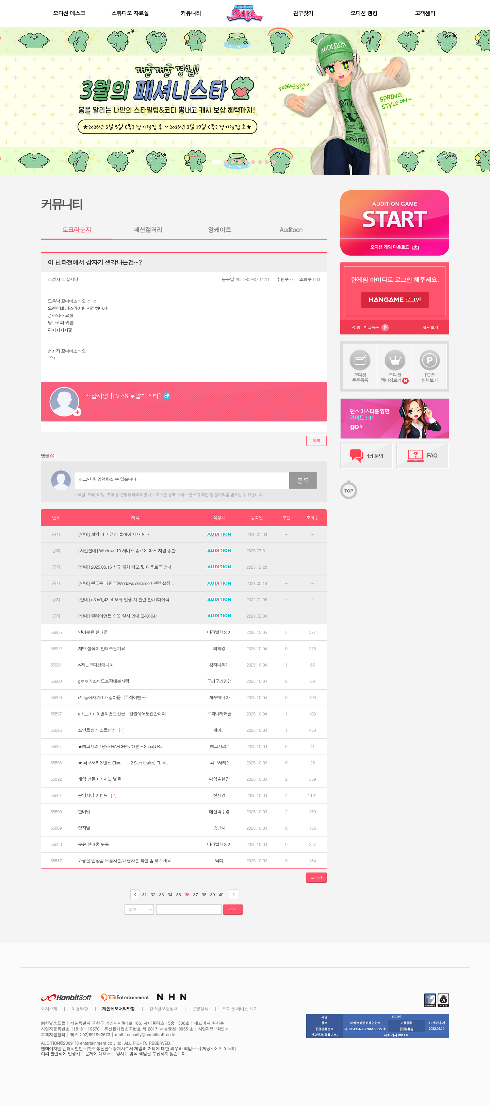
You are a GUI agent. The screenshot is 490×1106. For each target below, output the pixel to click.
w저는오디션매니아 (95, 665)
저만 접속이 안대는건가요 (101, 648)
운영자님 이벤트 (97, 795)
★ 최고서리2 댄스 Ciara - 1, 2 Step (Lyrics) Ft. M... (123, 762)
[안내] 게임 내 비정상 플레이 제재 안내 (114, 534)
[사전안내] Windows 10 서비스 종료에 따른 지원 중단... (128, 550)
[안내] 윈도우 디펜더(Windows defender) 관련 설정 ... (127, 583)
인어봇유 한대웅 (93, 632)
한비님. (85, 811)
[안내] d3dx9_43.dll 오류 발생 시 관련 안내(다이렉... (125, 599)
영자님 (84, 828)
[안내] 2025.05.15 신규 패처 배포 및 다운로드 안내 (125, 567)
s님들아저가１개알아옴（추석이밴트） (113, 697)
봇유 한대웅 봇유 (93, 844)
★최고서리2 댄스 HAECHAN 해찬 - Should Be (120, 746)
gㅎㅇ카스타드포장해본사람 (103, 681)
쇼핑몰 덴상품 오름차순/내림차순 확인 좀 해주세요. (125, 860)
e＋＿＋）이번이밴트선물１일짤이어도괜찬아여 (122, 713)
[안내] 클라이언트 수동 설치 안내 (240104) (117, 616)
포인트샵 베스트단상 (101, 730)
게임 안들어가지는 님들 (99, 779)
